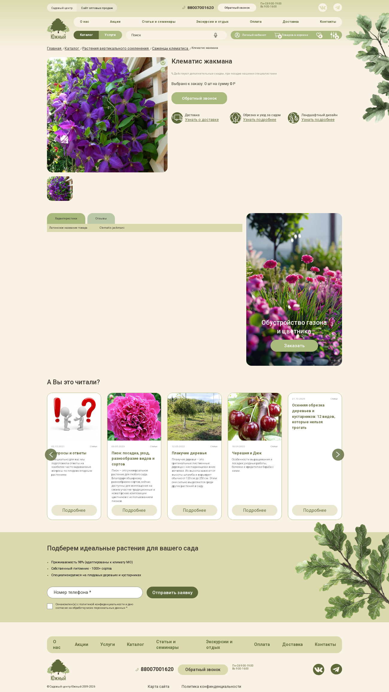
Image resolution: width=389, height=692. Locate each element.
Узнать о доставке (197, 118)
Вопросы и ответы (69, 451)
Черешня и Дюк (248, 451)
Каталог (86, 34)
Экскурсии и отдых (212, 21)
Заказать (294, 344)
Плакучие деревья (190, 451)
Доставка (290, 21)
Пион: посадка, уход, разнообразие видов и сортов (134, 457)
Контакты (328, 21)
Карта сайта (165, 673)
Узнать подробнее (255, 118)
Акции (115, 21)
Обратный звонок (237, 7)
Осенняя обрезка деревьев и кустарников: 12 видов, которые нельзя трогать (309, 414)
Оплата (256, 21)
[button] (47, 453)
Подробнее (74, 507)
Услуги (110, 34)
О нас (84, 21)
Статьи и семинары (158, 21)
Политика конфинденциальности (209, 673)
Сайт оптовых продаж (97, 8)
